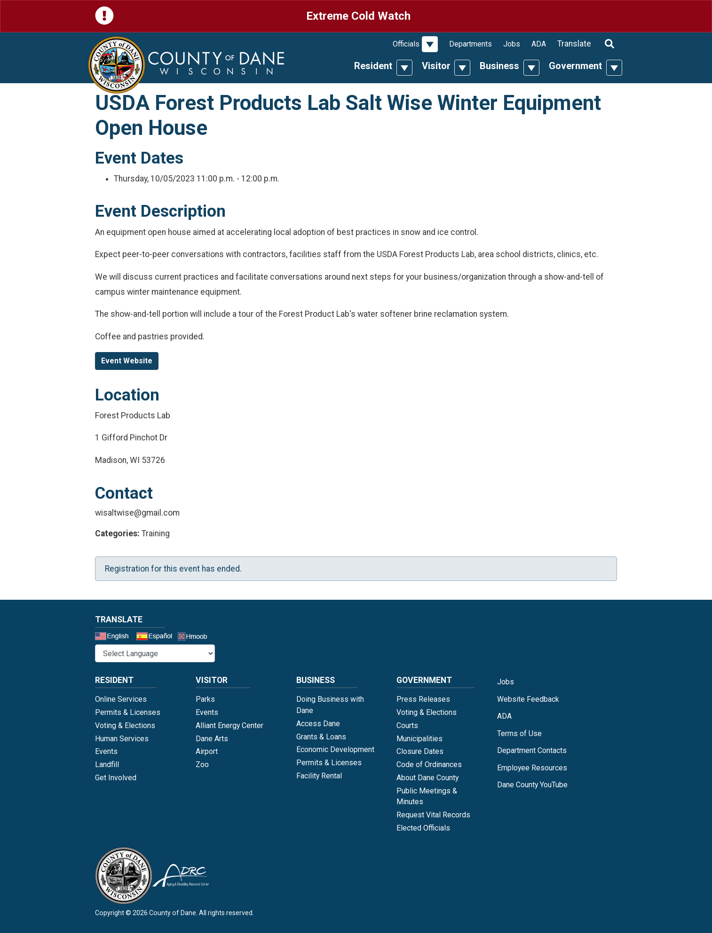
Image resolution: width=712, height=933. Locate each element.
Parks (205, 699)
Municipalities (419, 738)
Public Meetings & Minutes (426, 796)
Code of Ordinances (429, 764)
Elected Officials (423, 827)
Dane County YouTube (532, 784)
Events (106, 751)
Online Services (121, 699)
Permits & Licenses (127, 712)
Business (499, 65)
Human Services (122, 738)
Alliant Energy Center (229, 725)
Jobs (511, 43)
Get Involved (115, 777)
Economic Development (335, 749)
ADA (538, 43)
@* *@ (155, 653)
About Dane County (427, 777)
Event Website (126, 360)
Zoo (202, 764)
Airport (207, 751)
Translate (574, 43)
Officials (406, 43)
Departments (470, 43)
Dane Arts (212, 738)
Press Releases (423, 699)
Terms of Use (519, 733)
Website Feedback (528, 699)
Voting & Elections (125, 725)
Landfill (107, 764)
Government (575, 65)
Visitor (436, 65)
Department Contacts (532, 750)
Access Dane (318, 723)
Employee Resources (532, 767)
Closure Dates (419, 751)
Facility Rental (319, 775)
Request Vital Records (433, 814)
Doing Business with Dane (330, 705)
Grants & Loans (321, 736)
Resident (373, 65)
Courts (407, 725)
